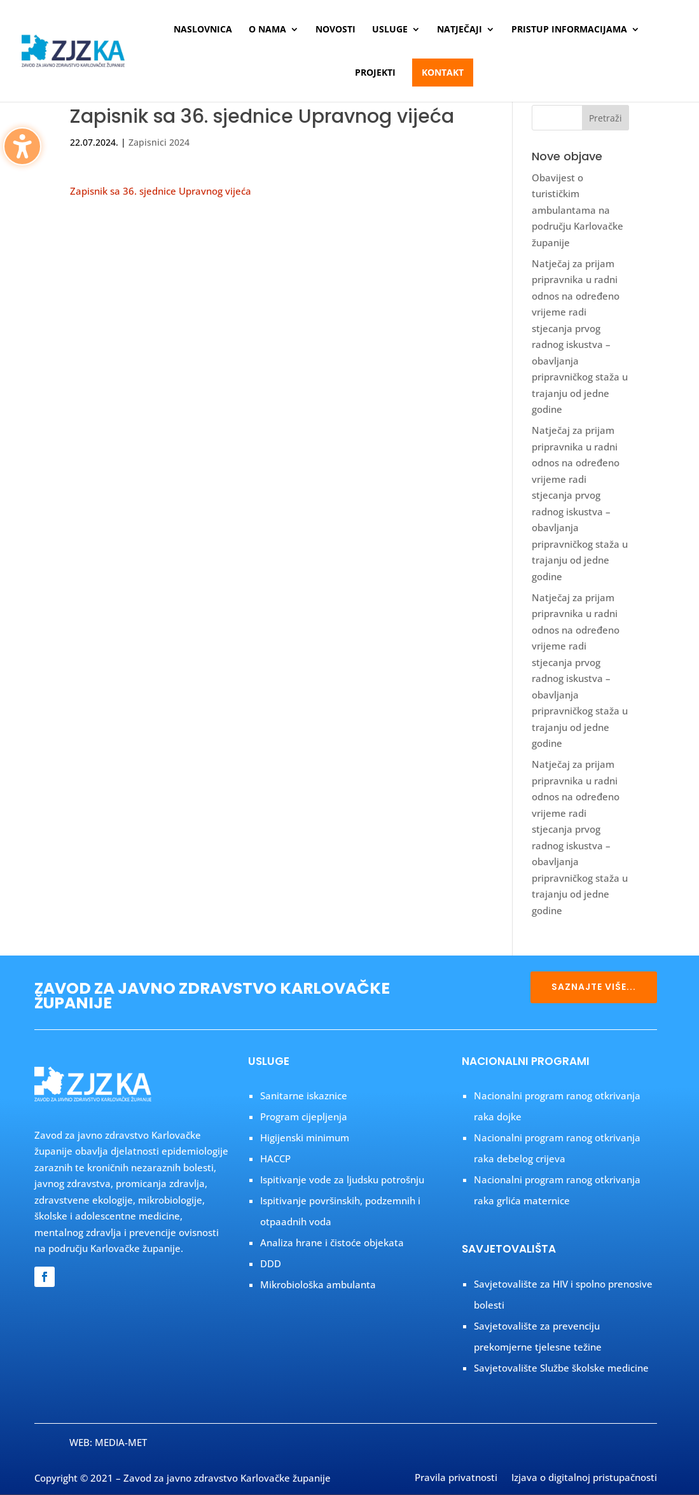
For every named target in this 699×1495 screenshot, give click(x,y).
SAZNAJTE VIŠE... (593, 986)
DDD (270, 1263)
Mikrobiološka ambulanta (318, 1284)
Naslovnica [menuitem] (203, 30)
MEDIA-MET (121, 1442)
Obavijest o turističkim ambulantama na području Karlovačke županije (577, 210)
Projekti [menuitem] (375, 73)
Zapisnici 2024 (159, 142)
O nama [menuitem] (267, 30)
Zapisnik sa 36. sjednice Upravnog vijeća (160, 190)
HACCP (275, 1158)
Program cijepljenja (303, 1116)
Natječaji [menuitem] (459, 30)
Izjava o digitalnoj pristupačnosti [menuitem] (584, 1478)
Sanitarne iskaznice (303, 1095)
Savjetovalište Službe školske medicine (561, 1367)
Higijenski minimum (304, 1137)
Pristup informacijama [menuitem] (569, 30)
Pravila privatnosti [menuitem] (456, 1478)
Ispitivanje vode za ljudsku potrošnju (342, 1179)
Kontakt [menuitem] (443, 72)
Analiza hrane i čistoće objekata (332, 1242)
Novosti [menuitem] (335, 30)
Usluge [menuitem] (390, 30)
